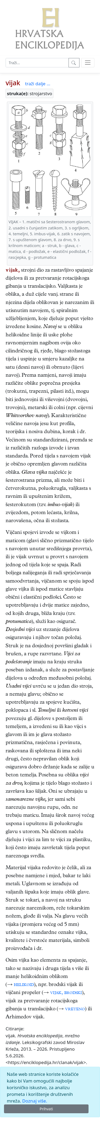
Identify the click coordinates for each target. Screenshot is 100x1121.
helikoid (24, 985)
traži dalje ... (37, 83)
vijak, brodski (66, 993)
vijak (13, 82)
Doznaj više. (34, 1101)
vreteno (75, 1009)
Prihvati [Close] (46, 1108)
